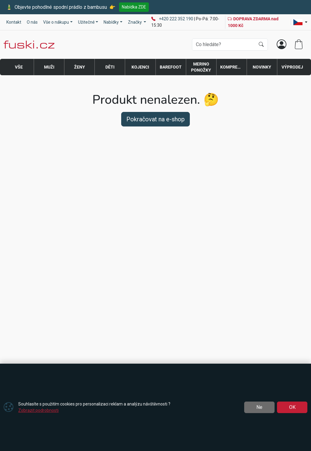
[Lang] (300, 22)
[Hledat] (261, 44)
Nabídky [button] (111, 22)
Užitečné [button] (86, 22)
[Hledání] (223, 44)
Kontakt (13, 22)
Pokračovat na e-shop (155, 119)
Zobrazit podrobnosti (38, 410)
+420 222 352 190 (176, 18)
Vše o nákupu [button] (56, 22)
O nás (32, 22)
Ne (259, 407)
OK (292, 407)
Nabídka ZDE (134, 7)
